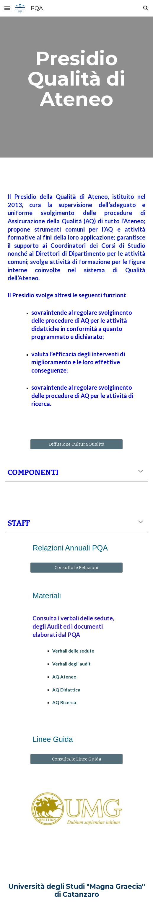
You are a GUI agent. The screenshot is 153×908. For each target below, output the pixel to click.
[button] (7, 8)
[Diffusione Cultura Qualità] (76, 444)
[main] (76, 78)
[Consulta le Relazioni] (76, 568)
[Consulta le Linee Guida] (76, 759)
